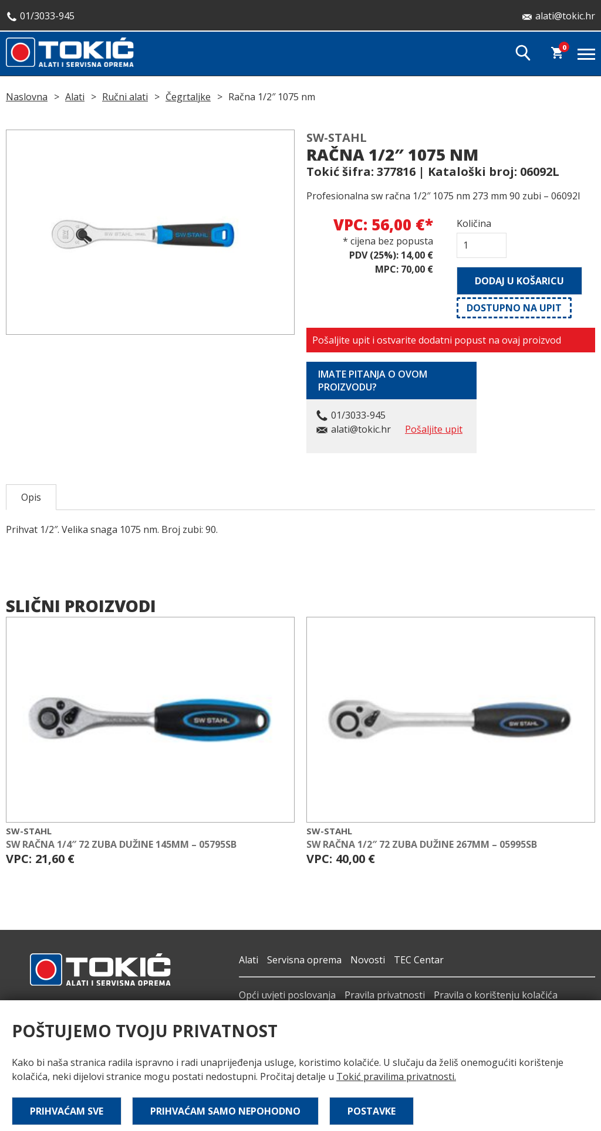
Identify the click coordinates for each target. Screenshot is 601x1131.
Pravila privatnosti (385, 995)
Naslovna (27, 96)
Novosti (367, 959)
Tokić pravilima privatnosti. (396, 1076)
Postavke (371, 1111)
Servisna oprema (304, 959)
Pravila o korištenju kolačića (496, 995)
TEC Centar (419, 959)
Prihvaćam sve (66, 1111)
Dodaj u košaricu (519, 280)
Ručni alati (125, 96)
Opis (31, 497)
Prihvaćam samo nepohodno (225, 1111)
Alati (75, 96)
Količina (474, 223)
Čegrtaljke (188, 96)
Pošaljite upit (433, 429)
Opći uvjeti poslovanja (287, 995)
